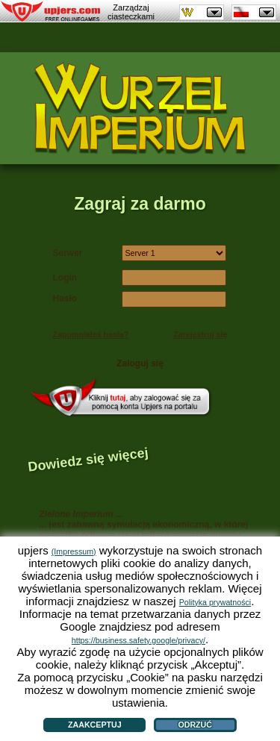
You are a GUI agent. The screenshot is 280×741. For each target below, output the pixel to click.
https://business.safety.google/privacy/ (138, 640)
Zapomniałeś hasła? (91, 334)
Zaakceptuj (95, 724)
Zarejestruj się (200, 334)
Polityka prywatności (215, 602)
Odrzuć (195, 724)
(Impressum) (74, 551)
